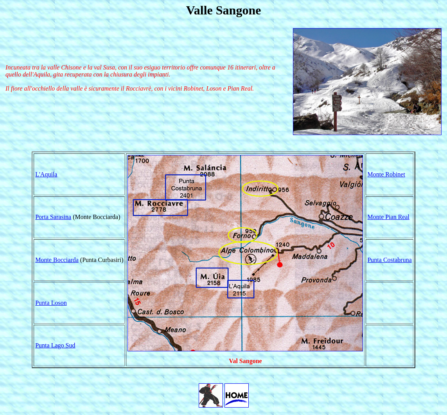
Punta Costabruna (389, 259)
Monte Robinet (386, 174)
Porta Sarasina (53, 217)
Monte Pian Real (388, 217)
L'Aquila (46, 174)
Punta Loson (50, 302)
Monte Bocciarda (57, 259)
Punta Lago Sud (55, 345)
